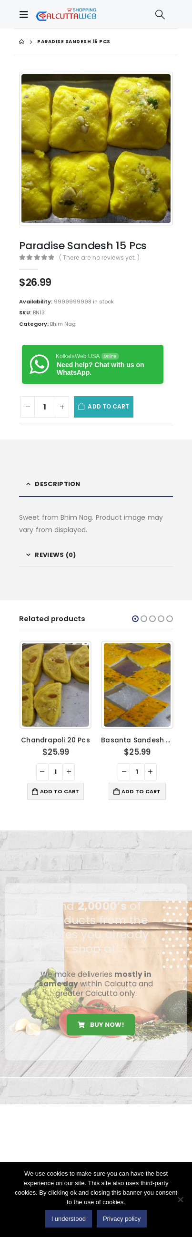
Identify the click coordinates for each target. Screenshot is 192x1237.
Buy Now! (100, 1024)
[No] (180, 1199)
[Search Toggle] (160, 14)
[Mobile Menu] (26, 14)
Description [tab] (57, 483)
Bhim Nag (63, 324)
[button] (135, 618)
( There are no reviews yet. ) (99, 257)
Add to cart (108, 406)
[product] (55, 685)
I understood (68, 1218)
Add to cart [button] (59, 791)
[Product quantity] (44, 407)
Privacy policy (122, 1218)
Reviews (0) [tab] (55, 554)
